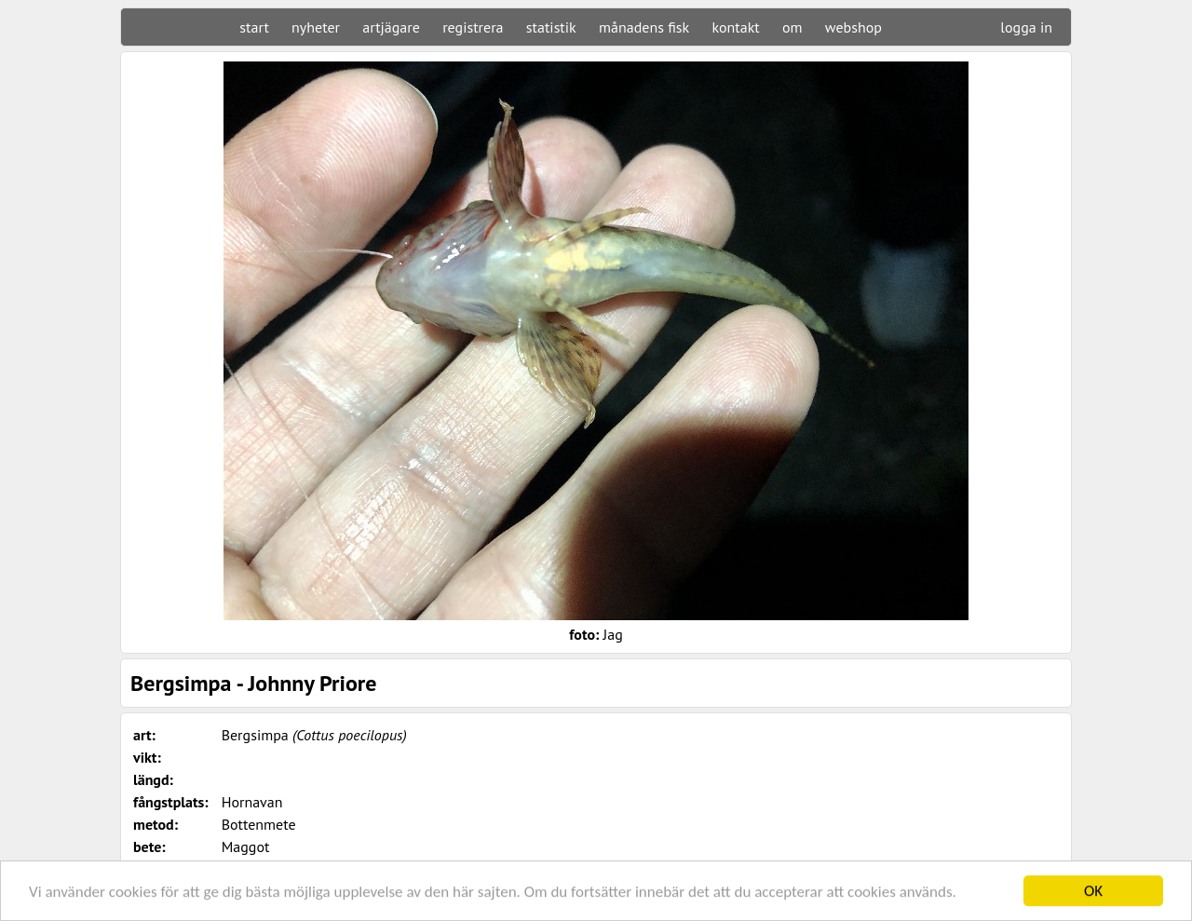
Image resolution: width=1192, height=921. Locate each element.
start (253, 27)
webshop (853, 27)
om (792, 27)
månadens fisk (644, 27)
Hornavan (252, 801)
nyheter (315, 27)
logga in (1026, 27)
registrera (472, 27)
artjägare (391, 27)
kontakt (735, 27)
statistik (551, 27)
